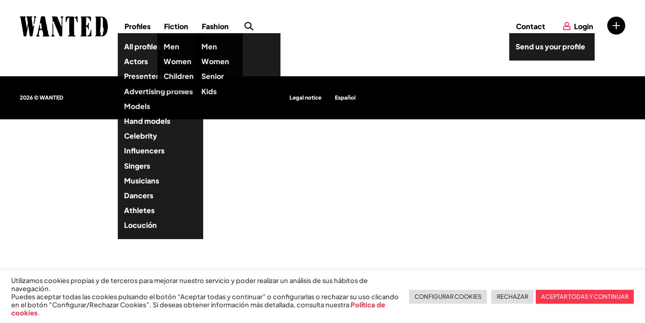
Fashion (215, 26)
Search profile (249, 26)
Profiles (138, 26)
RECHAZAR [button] (512, 296)
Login (583, 26)
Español (345, 97)
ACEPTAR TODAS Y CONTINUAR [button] (584, 296)
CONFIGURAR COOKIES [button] (447, 296)
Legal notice (305, 97)
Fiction (176, 26)
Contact (530, 26)
